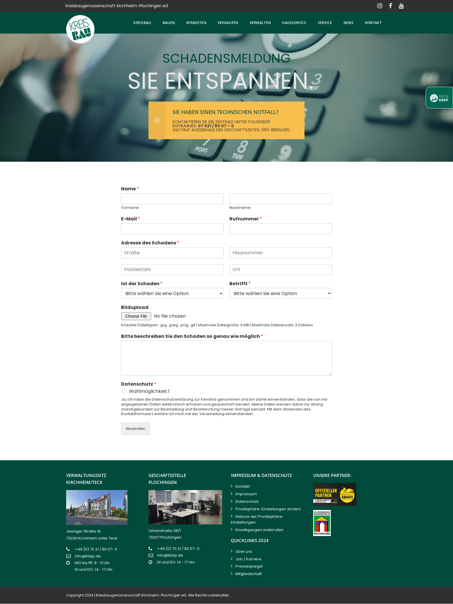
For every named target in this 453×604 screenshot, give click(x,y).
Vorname (130, 207)
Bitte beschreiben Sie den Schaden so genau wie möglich (192, 337)
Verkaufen (228, 22)
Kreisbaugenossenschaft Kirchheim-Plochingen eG (141, 595)
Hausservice (294, 22)
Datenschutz (138, 384)
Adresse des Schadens (150, 243)
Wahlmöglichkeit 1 (149, 391)
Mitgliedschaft (248, 574)
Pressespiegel (249, 566)
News (349, 22)
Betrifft (240, 284)
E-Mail (130, 219)
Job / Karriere (248, 559)
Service (325, 22)
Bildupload (134, 308)
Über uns (243, 551)
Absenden (135, 428)
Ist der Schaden (142, 284)
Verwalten (260, 22)
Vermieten (196, 22)
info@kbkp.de (88, 556)
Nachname (239, 207)
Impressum (246, 494)
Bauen (169, 22)
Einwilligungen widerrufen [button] (259, 530)
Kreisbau (142, 22)
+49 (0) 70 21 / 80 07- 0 (96, 549)
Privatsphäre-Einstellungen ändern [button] (268, 509)
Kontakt (373, 22)
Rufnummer (245, 219)
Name (130, 189)
